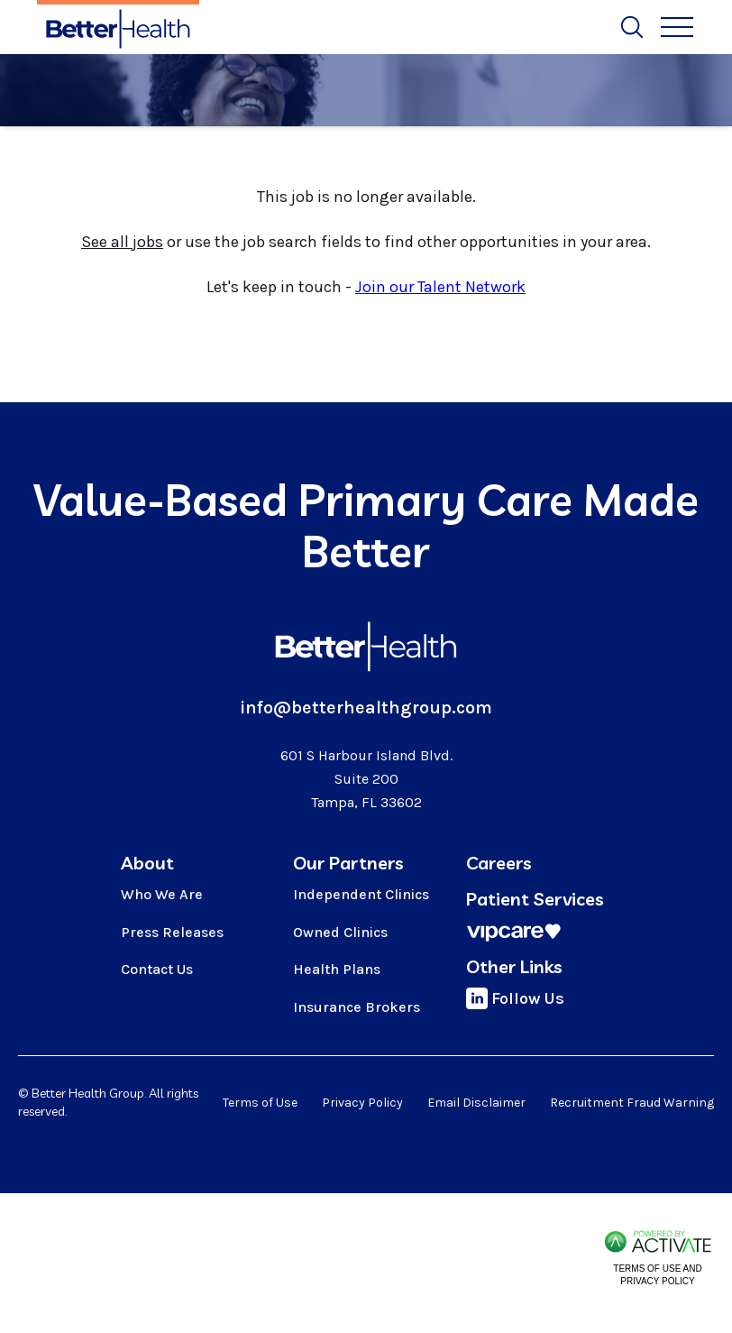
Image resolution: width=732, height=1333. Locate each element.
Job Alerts (354, 24)
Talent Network (609, 24)
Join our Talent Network (440, 287)
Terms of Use (260, 1102)
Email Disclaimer (476, 1102)
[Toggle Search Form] (632, 27)
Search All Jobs (243, 24)
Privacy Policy (362, 1102)
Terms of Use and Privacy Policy (657, 1275)
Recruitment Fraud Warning (632, 1102)
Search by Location (474, 24)
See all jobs (122, 242)
